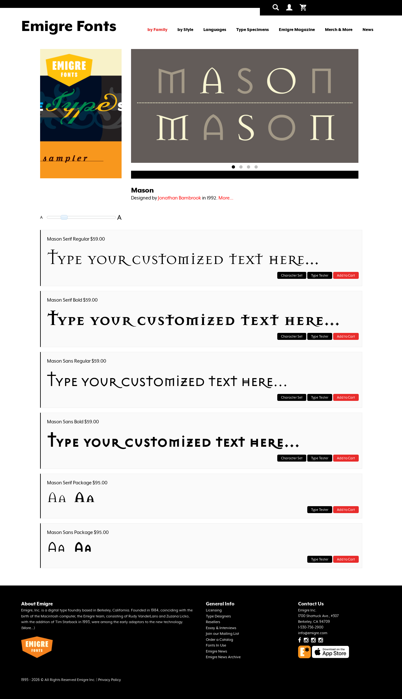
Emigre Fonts (69, 25)
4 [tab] (256, 167)
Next (349, 107)
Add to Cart (346, 275)
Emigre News (216, 651)
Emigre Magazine (297, 29)
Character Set (292, 275)
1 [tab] (233, 167)
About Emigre (37, 603)
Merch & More (338, 29)
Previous (148, 107)
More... (226, 197)
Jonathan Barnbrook (179, 197)
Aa (57, 497)
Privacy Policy (109, 680)
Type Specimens (252, 29)
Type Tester (319, 275)
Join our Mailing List (222, 634)
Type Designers (218, 616)
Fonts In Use (216, 645)
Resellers (213, 622)
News (368, 29)
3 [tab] (248, 167)
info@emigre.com (312, 633)
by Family (157, 29)
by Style (185, 29)
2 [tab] (241, 167)
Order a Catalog (219, 640)
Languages (214, 29)
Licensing (214, 610)
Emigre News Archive (223, 657)
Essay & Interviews (221, 628)
